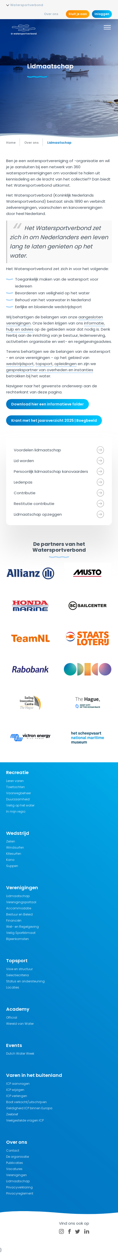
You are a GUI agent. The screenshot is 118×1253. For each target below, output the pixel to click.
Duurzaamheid (18, 799)
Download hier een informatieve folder (47, 404)
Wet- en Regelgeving (22, 926)
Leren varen (15, 781)
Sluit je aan (77, 14)
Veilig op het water (20, 805)
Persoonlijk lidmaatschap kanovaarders (51, 471)
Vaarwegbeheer (18, 793)
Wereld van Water (20, 1023)
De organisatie (17, 1156)
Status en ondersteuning (25, 981)
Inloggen (102, 14)
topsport (44, 363)
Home (11, 142)
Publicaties (14, 1163)
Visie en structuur (19, 969)
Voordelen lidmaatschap (37, 450)
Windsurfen (15, 847)
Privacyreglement (19, 1193)
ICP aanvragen (18, 1083)
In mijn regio (15, 811)
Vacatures (14, 1169)
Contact (12, 1150)
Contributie (25, 493)
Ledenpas (23, 482)
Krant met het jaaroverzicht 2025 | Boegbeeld (54, 420)
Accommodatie (18, 908)
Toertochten (15, 787)
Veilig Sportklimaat (21, 933)
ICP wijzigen (15, 1090)
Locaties (12, 987)
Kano (10, 860)
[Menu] (107, 28)
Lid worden (24, 460)
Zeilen (10, 841)
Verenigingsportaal (21, 902)
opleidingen (65, 363)
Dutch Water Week (20, 1053)
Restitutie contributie (34, 503)
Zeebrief (12, 1114)
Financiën (13, 920)
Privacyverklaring (19, 1187)
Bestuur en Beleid (19, 914)
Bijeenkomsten (17, 939)
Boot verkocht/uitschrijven (26, 1102)
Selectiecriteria (17, 975)
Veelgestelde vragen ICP (25, 1120)
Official (11, 1017)
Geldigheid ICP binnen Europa (29, 1108)
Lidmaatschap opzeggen (38, 514)
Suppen (12, 866)
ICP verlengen (16, 1096)
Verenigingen (16, 1175)
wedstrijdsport (20, 363)
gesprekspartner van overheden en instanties (49, 369)
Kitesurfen (13, 853)
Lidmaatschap (18, 896)
